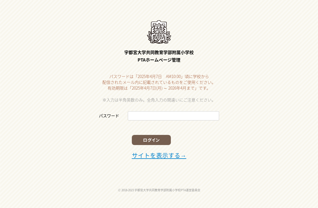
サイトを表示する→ (157, 154)
